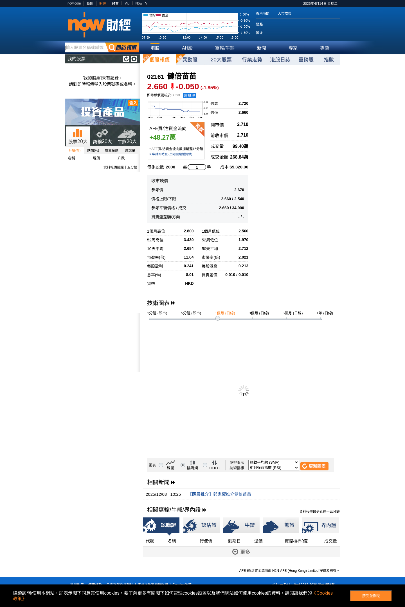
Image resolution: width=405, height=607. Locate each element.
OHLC (215, 468)
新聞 (90, 4)
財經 (102, 4)
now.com (74, 3)
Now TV (141, 3)
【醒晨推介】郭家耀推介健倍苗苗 (219, 494)
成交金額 (111, 150)
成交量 (130, 150)
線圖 (170, 468)
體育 (115, 4)
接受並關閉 (371, 596)
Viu (127, 3)
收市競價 (159, 180)
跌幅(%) (93, 150)
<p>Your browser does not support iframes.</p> (102, 342)
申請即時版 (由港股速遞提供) (172, 154)
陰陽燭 (192, 468)
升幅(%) (75, 150)
